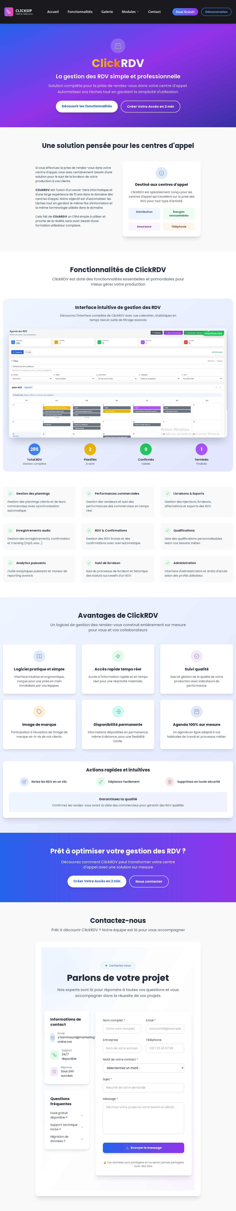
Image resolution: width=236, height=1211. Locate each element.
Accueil (53, 11)
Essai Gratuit (185, 12)
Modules (130, 11)
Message (110, 1099)
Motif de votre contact (120, 1059)
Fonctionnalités (80, 11)
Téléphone (154, 1040)
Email (151, 1020)
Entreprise (110, 1040)
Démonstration (216, 12)
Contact (154, 11)
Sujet (107, 1079)
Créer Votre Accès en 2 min (150, 106)
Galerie (107, 11)
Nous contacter (149, 881)
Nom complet (114, 1020)
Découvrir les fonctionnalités (87, 106)
